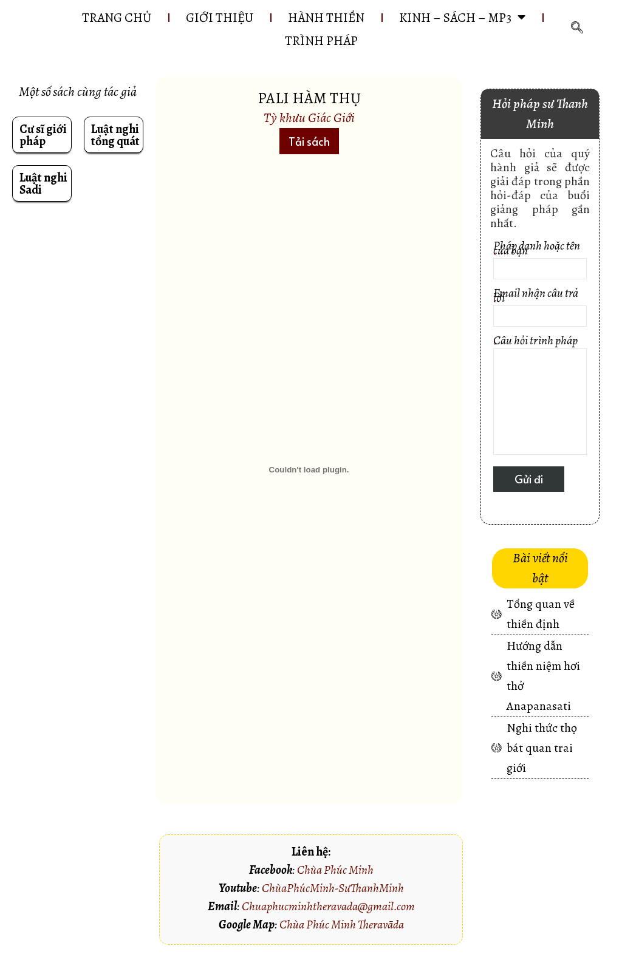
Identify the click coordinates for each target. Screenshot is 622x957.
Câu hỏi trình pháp (540, 396)
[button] (309, 141)
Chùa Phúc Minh (335, 870)
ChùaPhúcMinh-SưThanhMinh (333, 888)
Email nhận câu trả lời (540, 309)
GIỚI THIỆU (219, 17)
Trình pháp (321, 40)
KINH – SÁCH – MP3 (462, 17)
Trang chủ (116, 17)
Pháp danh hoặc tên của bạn (540, 261)
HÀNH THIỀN (326, 17)
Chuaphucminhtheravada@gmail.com (328, 906)
